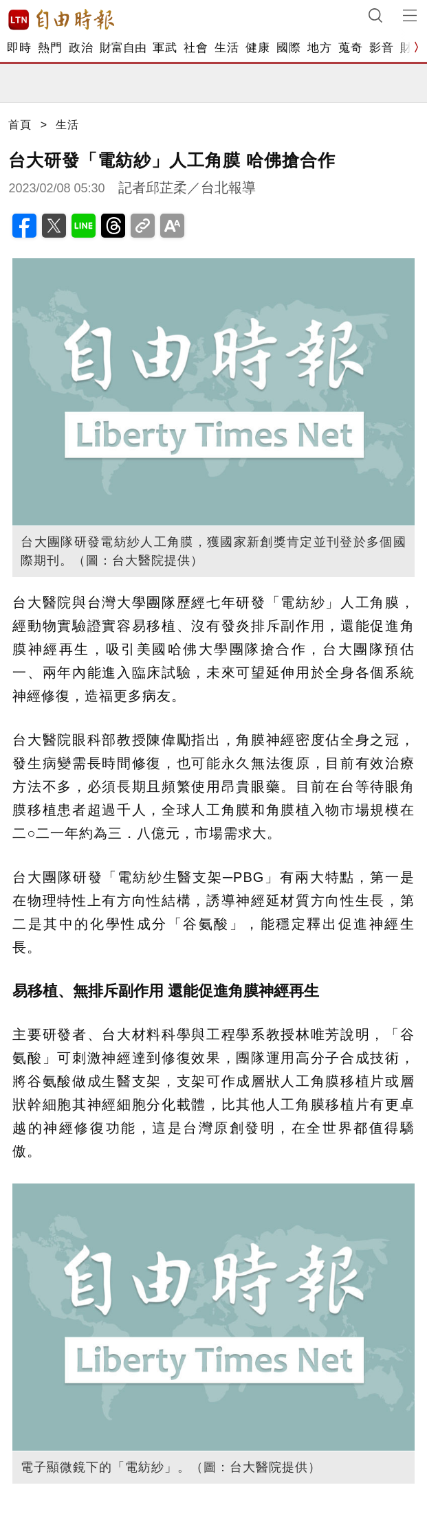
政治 (81, 47)
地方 (319, 47)
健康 (257, 47)
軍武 (165, 47)
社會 (196, 47)
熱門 (50, 47)
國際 (288, 47)
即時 (19, 47)
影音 (381, 47)
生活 (227, 47)
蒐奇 (350, 47)
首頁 (20, 125)
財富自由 (123, 47)
